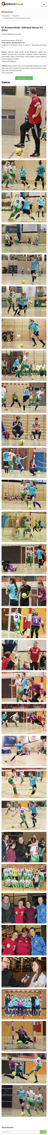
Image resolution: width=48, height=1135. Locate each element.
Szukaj (43, 1132)
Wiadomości (15, 16)
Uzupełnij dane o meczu (24, 78)
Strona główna (6, 16)
